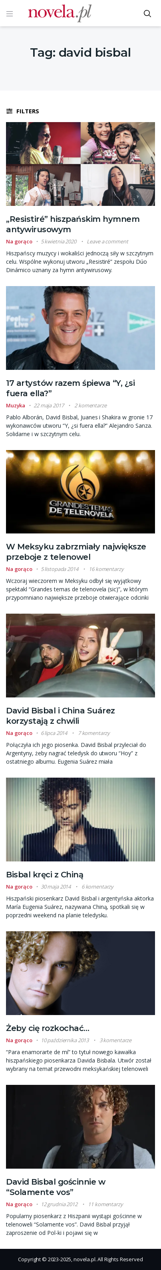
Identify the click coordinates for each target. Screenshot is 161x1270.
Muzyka (15, 405)
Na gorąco (19, 241)
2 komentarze (90, 405)
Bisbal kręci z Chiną (44, 874)
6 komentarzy (97, 886)
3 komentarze (115, 1040)
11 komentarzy (105, 1204)
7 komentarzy (94, 733)
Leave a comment (107, 241)
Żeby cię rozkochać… (47, 1028)
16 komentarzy (106, 569)
